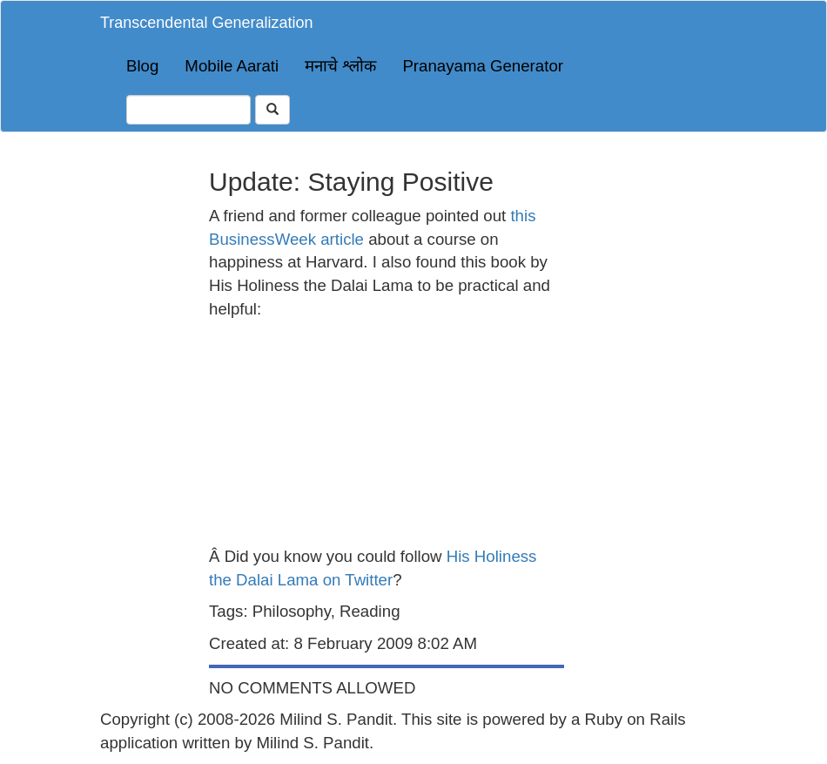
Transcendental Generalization (206, 22)
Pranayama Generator (482, 66)
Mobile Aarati (232, 66)
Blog (142, 66)
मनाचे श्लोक (340, 66)
